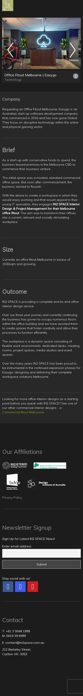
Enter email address (16, 546)
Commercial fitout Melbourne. (23, 412)
